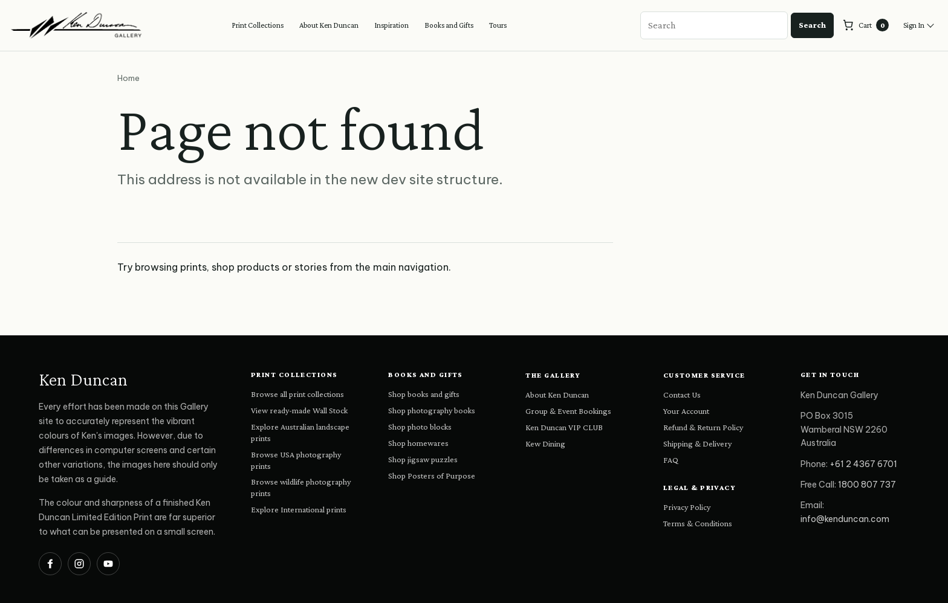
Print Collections (258, 25)
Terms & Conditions (697, 523)
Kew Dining (545, 443)
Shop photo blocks (420, 426)
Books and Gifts (448, 25)
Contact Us (682, 394)
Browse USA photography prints (296, 460)
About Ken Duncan (329, 25)
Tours (498, 25)
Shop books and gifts (423, 394)
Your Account (686, 411)
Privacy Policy (686, 507)
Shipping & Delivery (697, 443)
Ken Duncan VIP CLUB (564, 427)
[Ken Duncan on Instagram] (79, 563)
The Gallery (552, 375)
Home (128, 78)
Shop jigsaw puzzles (423, 459)
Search (812, 25)
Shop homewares (418, 443)
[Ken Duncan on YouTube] (108, 563)
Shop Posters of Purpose (431, 475)
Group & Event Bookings (568, 411)
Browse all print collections (297, 394)
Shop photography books (431, 410)
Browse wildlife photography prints (301, 487)
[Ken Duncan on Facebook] (50, 563)
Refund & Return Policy (703, 427)
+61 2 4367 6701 (863, 464)
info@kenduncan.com (844, 519)
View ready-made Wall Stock (299, 410)
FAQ (670, 460)
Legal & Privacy (699, 487)
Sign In (913, 25)
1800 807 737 (867, 484)
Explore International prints (298, 509)
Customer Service (704, 375)
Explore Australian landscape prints (300, 432)
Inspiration (391, 25)
